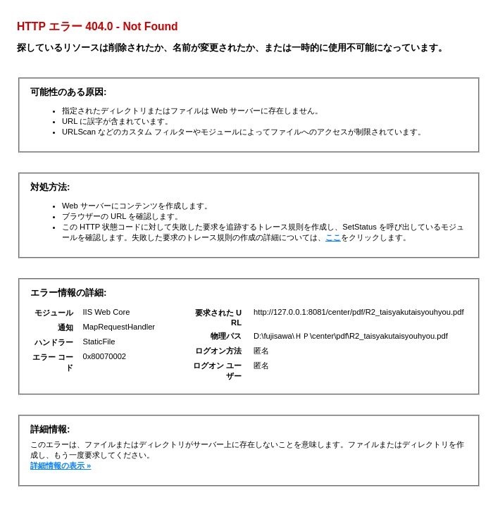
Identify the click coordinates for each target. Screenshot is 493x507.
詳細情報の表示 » (60, 465)
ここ (333, 237)
